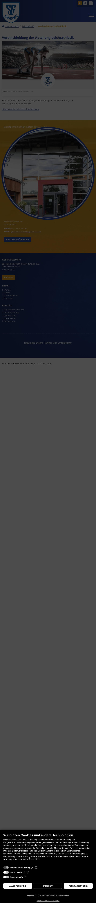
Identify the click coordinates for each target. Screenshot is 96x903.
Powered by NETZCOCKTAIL (48, 900)
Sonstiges (15, 877)
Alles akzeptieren (78, 886)
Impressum (32, 895)
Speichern (48, 886)
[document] (48, 849)
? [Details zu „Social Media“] (27, 872)
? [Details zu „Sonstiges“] (25, 877)
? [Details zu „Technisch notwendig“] (36, 867)
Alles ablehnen (17, 886)
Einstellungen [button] (63, 895)
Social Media (16, 872)
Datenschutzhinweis (47, 895)
